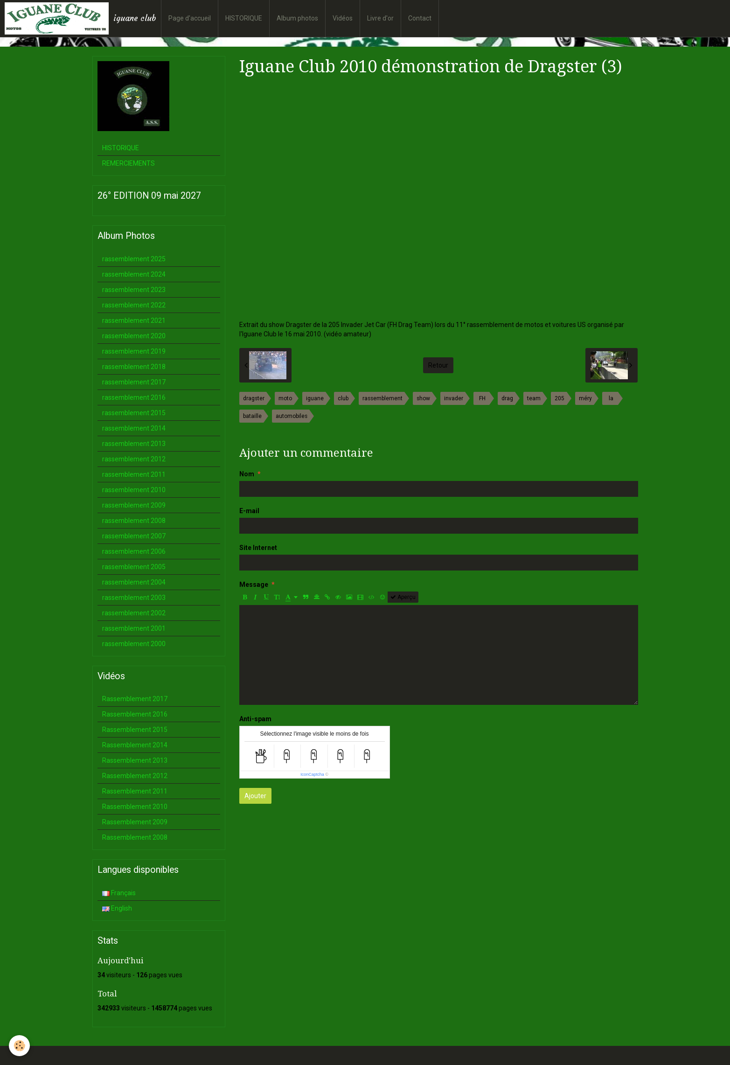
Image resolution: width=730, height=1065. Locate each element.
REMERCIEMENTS (128, 163)
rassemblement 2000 (134, 643)
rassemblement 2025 (134, 259)
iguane (315, 398)
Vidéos (343, 18)
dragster (253, 398)
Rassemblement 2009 (134, 822)
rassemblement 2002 (134, 613)
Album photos (297, 18)
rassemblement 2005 (134, 567)
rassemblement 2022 (134, 305)
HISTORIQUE (243, 18)
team (534, 398)
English (117, 908)
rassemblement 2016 (134, 397)
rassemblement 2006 (134, 551)
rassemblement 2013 (134, 443)
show (423, 398)
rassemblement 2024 (134, 274)
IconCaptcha (312, 774)
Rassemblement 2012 (134, 776)
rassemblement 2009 (134, 505)
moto (285, 398)
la (611, 398)
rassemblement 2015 (134, 413)
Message (253, 584)
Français (119, 893)
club (343, 398)
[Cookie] (19, 1045)
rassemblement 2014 (134, 428)
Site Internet (258, 547)
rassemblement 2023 (134, 289)
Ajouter (255, 796)
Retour (438, 365)
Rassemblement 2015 (134, 729)
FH (482, 398)
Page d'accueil (189, 18)
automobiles (291, 416)
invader (453, 398)
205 (559, 398)
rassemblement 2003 (134, 597)
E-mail (249, 511)
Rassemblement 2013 (134, 760)
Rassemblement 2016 (134, 714)
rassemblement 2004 (134, 582)
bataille (252, 416)
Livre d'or (380, 18)
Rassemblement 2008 (134, 837)
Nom (246, 474)
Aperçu (403, 597)
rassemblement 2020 (134, 336)
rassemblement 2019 (134, 351)
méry (585, 398)
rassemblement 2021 (134, 320)
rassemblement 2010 (134, 490)
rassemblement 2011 (134, 474)
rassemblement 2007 (134, 536)
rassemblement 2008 (134, 520)
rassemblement (382, 398)
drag (507, 398)
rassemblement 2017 (134, 382)
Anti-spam (255, 719)
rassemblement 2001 (134, 628)
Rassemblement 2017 (134, 699)
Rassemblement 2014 (134, 745)
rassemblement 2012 (134, 459)
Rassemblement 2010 (134, 806)
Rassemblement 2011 (134, 791)
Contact (419, 18)
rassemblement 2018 (134, 366)
